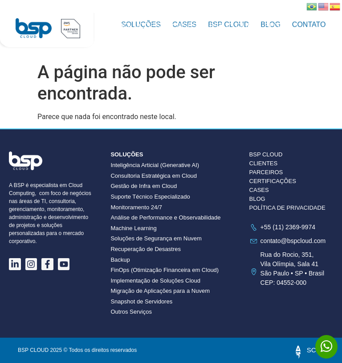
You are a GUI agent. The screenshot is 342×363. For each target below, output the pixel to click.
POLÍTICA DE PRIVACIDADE (287, 207)
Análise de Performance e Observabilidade (165, 217)
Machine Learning (133, 228)
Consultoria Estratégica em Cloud (153, 175)
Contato (136, 35)
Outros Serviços (130, 311)
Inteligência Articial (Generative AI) (154, 165)
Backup (120, 259)
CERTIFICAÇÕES (272, 181)
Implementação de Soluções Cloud (155, 280)
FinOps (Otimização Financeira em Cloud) (164, 270)
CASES (259, 190)
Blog (275, 26)
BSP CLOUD (231, 26)
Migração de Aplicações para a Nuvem (160, 290)
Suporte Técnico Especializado (150, 196)
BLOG (257, 198)
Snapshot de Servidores (141, 301)
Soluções (139, 26)
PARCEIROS (266, 172)
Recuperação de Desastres (145, 249)
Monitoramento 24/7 (136, 207)
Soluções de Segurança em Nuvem (156, 238)
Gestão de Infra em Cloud (143, 186)
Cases (185, 26)
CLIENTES (263, 163)
